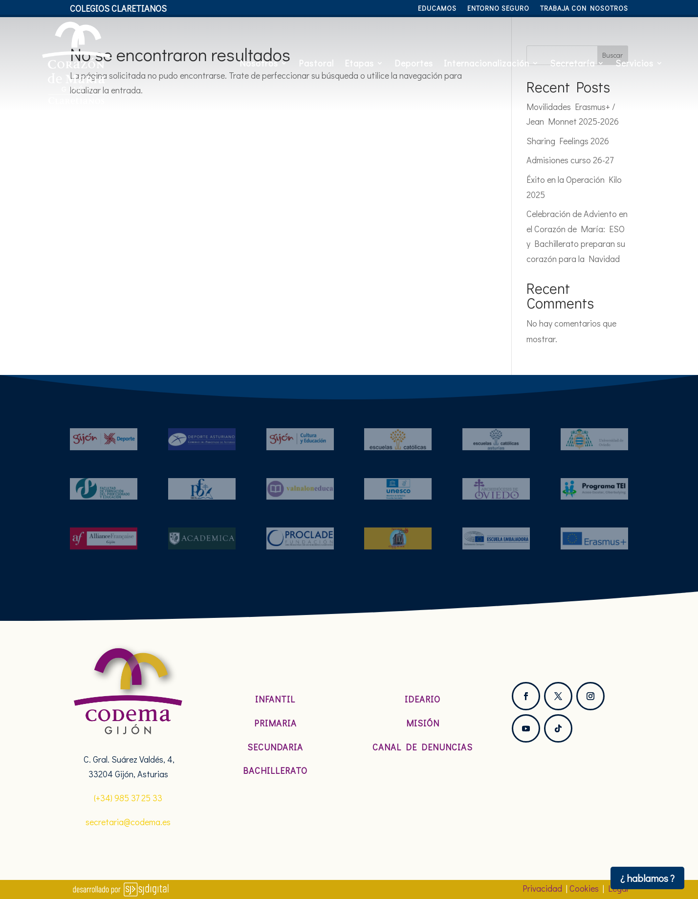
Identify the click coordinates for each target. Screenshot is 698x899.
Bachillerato (275, 770)
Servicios (634, 63)
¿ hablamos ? (647, 878)
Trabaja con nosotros (584, 9)
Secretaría (572, 63)
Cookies (584, 888)
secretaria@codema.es (128, 822)
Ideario (422, 699)
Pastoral (316, 63)
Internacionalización (486, 63)
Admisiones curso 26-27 (569, 160)
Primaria (275, 723)
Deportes (413, 63)
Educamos (437, 9)
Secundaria (275, 747)
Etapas (359, 63)
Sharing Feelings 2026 (567, 141)
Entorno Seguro (498, 9)
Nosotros (259, 63)
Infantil (275, 699)
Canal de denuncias (422, 747)
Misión (422, 723)
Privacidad (542, 888)
